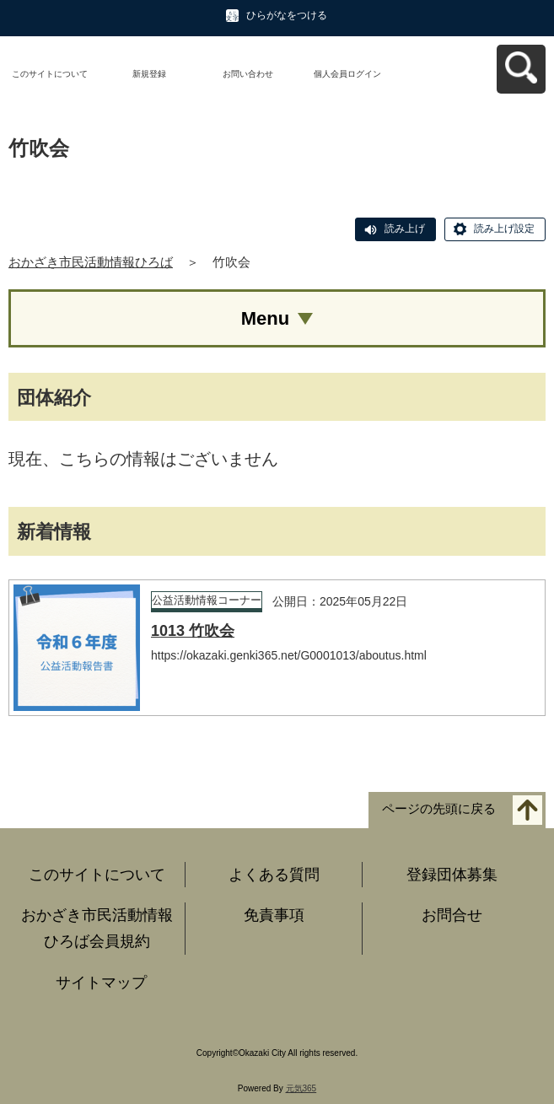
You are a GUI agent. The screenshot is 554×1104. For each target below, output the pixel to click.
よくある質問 (274, 874)
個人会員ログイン (347, 73)
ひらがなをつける (286, 15)
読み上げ (405, 228)
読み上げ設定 (504, 228)
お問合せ (452, 915)
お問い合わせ (248, 73)
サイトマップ (101, 982)
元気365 (301, 1088)
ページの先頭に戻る (439, 808)
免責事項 (274, 915)
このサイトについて (50, 73)
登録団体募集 (452, 874)
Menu (265, 318)
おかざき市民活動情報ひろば (90, 262)
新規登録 (149, 73)
